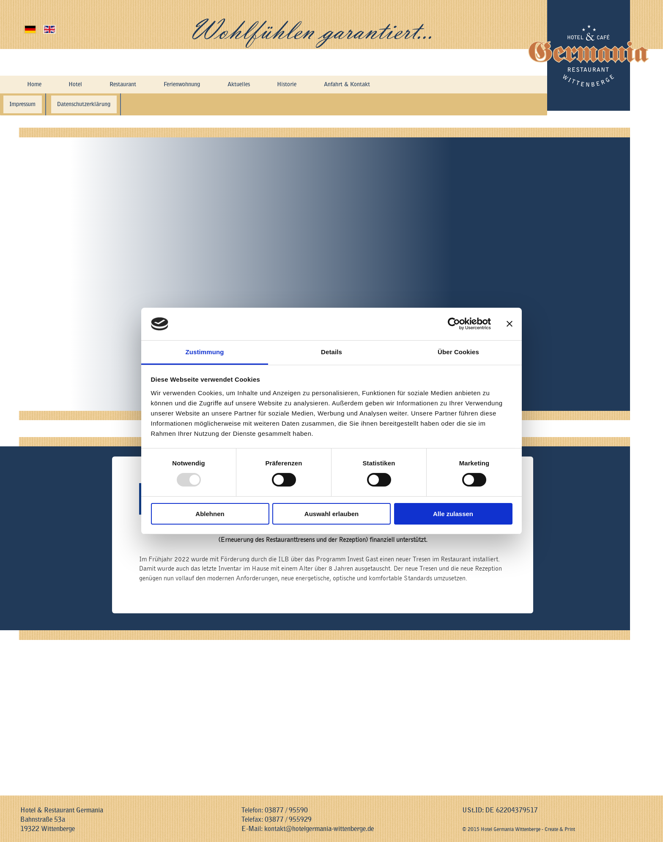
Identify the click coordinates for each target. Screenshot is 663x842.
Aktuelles (249, 85)
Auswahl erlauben (331, 513)
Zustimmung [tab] (205, 351)
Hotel (75, 85)
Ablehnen (209, 513)
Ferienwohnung (187, 85)
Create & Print (560, 829)
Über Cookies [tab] (458, 351)
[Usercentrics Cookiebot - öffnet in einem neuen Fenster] (454, 323)
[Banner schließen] (509, 324)
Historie (299, 85)
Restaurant (124, 85)
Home (34, 85)
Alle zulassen (453, 513)
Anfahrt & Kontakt (365, 85)
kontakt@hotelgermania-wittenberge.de (319, 829)
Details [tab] (331, 351)
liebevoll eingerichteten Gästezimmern (530, 253)
